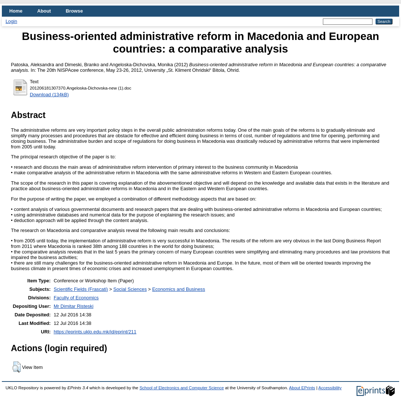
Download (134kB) (49, 94)
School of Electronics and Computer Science (182, 388)
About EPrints (302, 388)
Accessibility (330, 388)
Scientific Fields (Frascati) (81, 289)
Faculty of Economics (76, 297)
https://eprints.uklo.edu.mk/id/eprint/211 (95, 332)
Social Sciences (130, 289)
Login (11, 21)
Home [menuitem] (16, 11)
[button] (16, 367)
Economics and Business (178, 289)
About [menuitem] (44, 11)
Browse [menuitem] (74, 11)
